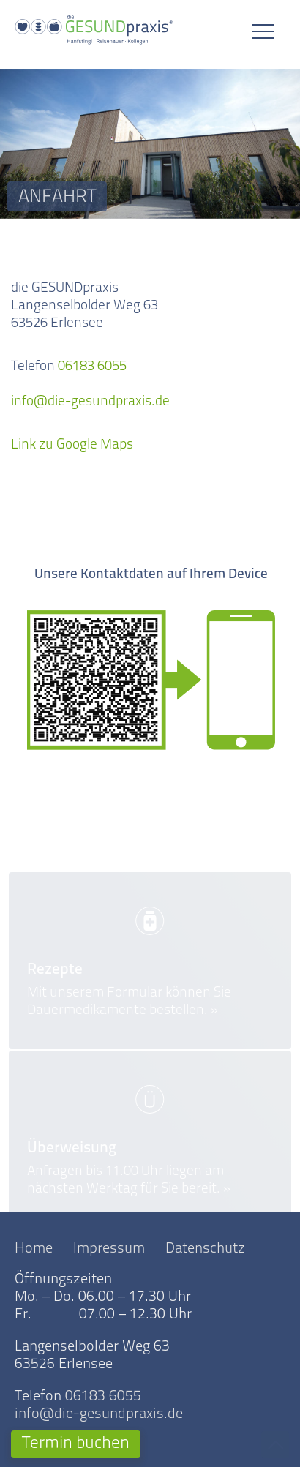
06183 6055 (92, 371)
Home (34, 1249)
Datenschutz (205, 1249)
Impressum (109, 1249)
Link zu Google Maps (72, 449)
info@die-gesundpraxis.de (90, 406)
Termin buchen (76, 1444)
